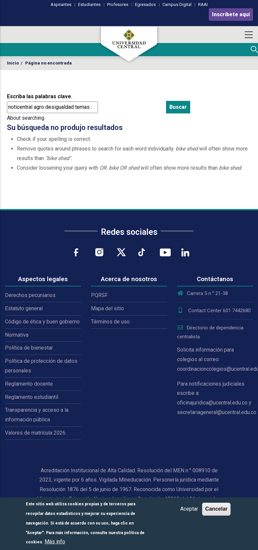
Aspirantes (61, 4)
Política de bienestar (29, 348)
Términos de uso (110, 321)
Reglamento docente (29, 384)
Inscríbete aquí (231, 14)
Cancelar (216, 509)
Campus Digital (177, 4)
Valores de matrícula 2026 (35, 433)
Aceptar (189, 509)
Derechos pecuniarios (30, 295)
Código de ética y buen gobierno (42, 321)
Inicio (13, 63)
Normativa (16, 335)
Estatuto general (24, 308)
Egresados (145, 4)
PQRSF (99, 295)
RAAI (203, 4)
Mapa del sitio (107, 308)
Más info (55, 541)
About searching (25, 118)
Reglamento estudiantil (31, 397)
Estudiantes (89, 4)
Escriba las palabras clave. (39, 96)
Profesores (117, 4)
